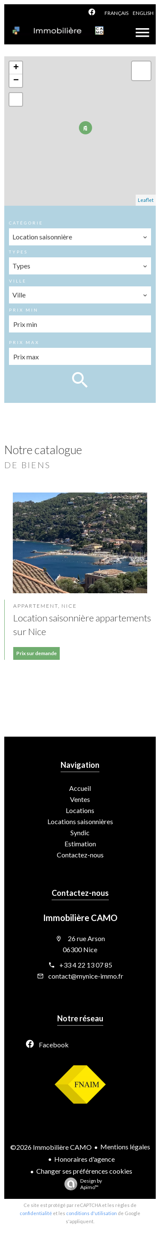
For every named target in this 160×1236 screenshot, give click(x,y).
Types (18, 251)
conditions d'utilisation (91, 1213)
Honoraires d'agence (84, 1159)
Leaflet (146, 200)
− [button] (16, 80)
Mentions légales (125, 1147)
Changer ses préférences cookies (84, 1171)
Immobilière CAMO (80, 917)
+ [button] (16, 67)
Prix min (23, 309)
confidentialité (36, 1213)
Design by (81, 1184)
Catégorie (26, 222)
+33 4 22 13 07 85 (85, 965)
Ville (17, 280)
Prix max (24, 342)
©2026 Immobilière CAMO (51, 1147)
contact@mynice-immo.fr (85, 976)
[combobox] (80, 236)
